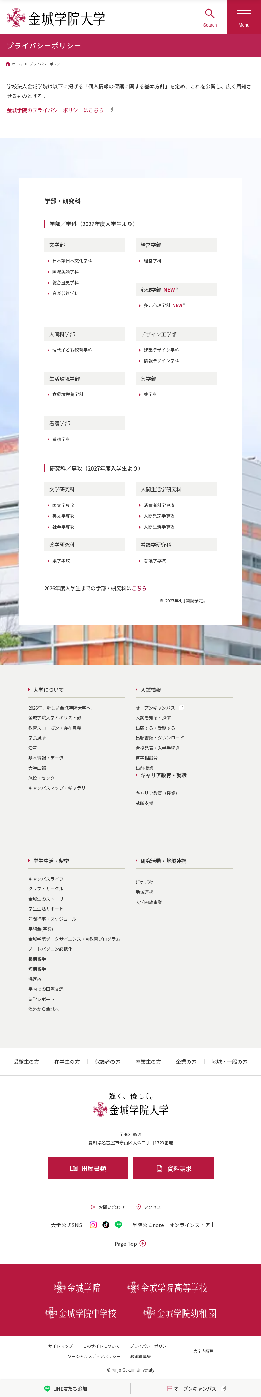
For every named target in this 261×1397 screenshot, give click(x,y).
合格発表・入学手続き (158, 748)
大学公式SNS (66, 1224)
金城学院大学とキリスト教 (54, 717)
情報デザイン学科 (161, 360)
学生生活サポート (46, 908)
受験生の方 (26, 1061)
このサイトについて (101, 1346)
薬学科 (150, 394)
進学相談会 (147, 757)
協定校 (34, 979)
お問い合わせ (107, 1207)
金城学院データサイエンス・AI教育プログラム (74, 939)
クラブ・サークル (46, 888)
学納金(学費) (40, 928)
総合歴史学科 (65, 282)
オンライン (189, 1224)
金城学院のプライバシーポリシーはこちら (55, 110)
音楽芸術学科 (65, 293)
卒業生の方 (148, 1061)
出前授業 (144, 768)
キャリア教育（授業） (158, 793)
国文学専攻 (63, 505)
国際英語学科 (65, 271)
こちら (139, 588)
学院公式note (148, 1224)
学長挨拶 (37, 737)
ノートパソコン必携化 (50, 948)
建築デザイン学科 (161, 349)
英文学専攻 (63, 516)
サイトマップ (60, 1346)
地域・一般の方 (229, 1061)
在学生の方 (67, 1061)
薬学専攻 (61, 560)
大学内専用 (203, 1351)
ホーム (17, 63)
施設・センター (43, 777)
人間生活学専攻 (159, 527)
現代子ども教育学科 (72, 349)
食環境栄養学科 (67, 394)
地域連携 (144, 892)
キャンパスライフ (46, 878)
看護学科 (61, 439)
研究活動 (144, 882)
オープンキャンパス (155, 707)
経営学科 (152, 260)
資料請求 (173, 1168)
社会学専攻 (63, 527)
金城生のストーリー (48, 899)
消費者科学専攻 (159, 505)
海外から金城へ (43, 1009)
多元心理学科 (165, 305)
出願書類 (88, 1168)
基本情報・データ (46, 757)
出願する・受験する (155, 728)
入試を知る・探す (153, 717)
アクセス (148, 1207)
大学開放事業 (149, 902)
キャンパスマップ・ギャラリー (59, 788)
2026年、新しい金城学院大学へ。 (61, 707)
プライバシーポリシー (150, 1346)
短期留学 (37, 969)
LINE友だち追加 (65, 1388)
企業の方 (186, 1061)
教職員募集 (140, 1356)
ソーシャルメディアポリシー (94, 1356)
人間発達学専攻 (159, 516)
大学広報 (37, 768)
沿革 (32, 748)
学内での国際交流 (46, 989)
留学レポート (41, 999)
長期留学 (37, 959)
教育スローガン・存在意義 (54, 728)
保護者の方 (107, 1061)
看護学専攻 (155, 560)
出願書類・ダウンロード (160, 737)
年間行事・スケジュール (52, 919)
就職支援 (144, 803)
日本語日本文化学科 (72, 260)
